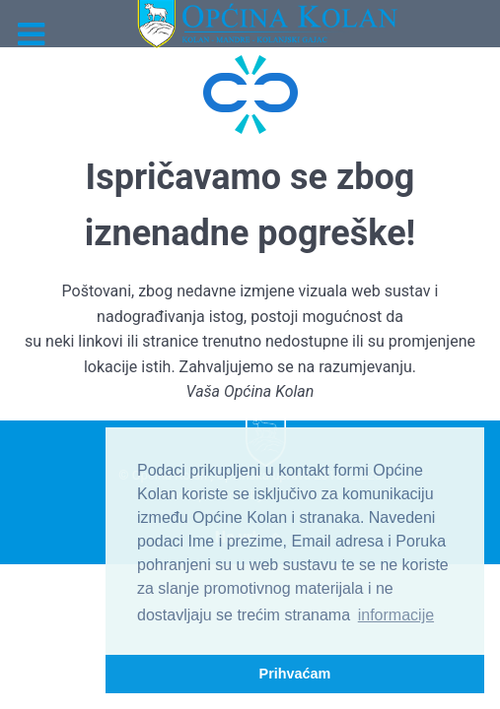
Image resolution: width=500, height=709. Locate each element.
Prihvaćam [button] (295, 673)
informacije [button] (396, 615)
